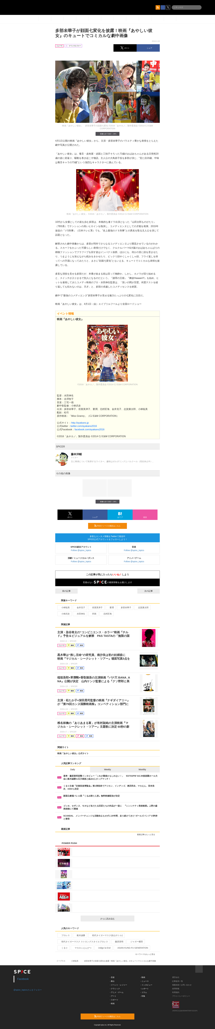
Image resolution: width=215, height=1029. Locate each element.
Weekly (107, 769)
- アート (113, 996)
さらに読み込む (116, 918)
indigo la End (103, 948)
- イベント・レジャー (118, 985)
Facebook (23, 978)
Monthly (142, 769)
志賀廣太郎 (142, 607)
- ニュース (144, 981)
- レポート (144, 989)
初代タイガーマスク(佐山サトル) (106, 935)
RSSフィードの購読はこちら (109, 526)
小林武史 (64, 614)
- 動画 (142, 977)
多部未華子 (124, 607)
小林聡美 (64, 607)
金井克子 (79, 607)
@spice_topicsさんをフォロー (28, 990)
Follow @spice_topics (81, 550)
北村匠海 (106, 614)
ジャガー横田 (135, 941)
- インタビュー (146, 985)
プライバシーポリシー (181, 996)
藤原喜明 (117, 941)
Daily (72, 769)
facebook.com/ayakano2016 (89, 429)
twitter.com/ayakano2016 (83, 426)
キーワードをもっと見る (146, 954)
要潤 (110, 607)
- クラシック (115, 989)
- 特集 (142, 996)
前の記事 (64, 591)
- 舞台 (112, 981)
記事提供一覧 (177, 981)
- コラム (143, 992)
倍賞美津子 (96, 607)
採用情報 (175, 989)
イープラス (60, 961)
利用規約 (175, 992)
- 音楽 (112, 977)
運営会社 (175, 977)
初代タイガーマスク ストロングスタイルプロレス (83, 941)
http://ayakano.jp (80, 423)
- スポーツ (114, 1000)
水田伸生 (79, 614)
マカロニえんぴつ (81, 948)
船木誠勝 (79, 935)
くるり (63, 948)
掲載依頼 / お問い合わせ (182, 985)
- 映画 (112, 1003)
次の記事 (151, 591)
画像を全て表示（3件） (107, 134)
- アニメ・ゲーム (116, 992)
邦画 (93, 614)
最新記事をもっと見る (147, 835)
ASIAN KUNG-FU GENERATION (131, 948)
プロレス (64, 935)
